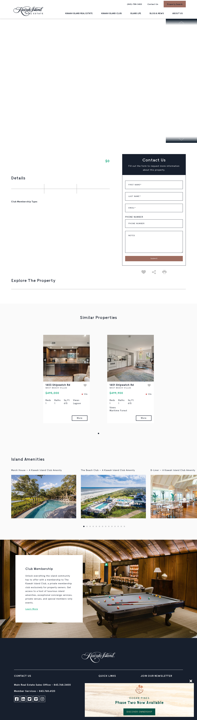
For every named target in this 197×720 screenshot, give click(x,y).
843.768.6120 (47, 691)
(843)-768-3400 (134, 4)
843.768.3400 (62, 685)
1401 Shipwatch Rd (122, 385)
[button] (45, 360)
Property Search (175, 4)
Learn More (31, 609)
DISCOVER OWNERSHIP (139, 712)
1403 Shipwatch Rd (58, 385)
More (79, 418)
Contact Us (152, 4)
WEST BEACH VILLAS (56, 388)
